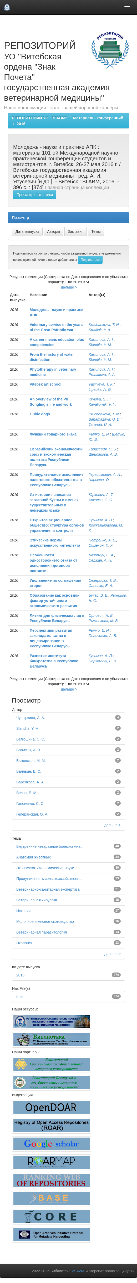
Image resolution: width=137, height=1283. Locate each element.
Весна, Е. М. (26, 793)
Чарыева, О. (99, 480)
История (23, 911)
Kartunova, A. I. (101, 339)
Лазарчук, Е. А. (101, 555)
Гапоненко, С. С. (30, 803)
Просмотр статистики (35, 195)
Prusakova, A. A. (102, 374)
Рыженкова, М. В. (104, 621)
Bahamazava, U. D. (104, 419)
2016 (21, 123)
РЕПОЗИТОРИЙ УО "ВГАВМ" (39, 118)
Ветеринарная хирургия (36, 900)
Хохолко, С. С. (101, 500)
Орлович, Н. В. (101, 615)
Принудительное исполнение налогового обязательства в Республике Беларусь (56, 479)
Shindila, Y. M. (100, 345)
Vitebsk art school (45, 384)
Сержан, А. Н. (100, 560)
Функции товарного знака (53, 434)
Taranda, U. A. (100, 424)
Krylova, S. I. (99, 399)
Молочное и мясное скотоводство (45, 921)
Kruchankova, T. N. (104, 325)
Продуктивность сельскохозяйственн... (49, 879)
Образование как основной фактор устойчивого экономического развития (54, 600)
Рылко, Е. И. (99, 434)
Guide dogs (40, 414)
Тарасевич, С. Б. (103, 449)
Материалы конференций (98, 118)
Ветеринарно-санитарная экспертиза (48, 889)
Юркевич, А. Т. (101, 495)
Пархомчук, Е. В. (103, 661)
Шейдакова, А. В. (103, 454)
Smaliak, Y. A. (100, 330)
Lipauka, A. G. (100, 389)
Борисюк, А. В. (28, 750)
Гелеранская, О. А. (32, 814)
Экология (24, 943)
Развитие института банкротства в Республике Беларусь (54, 661)
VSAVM (78, 1271)
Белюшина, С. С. (30, 739)
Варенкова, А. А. (30, 782)
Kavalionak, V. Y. (102, 404)
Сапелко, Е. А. (101, 586)
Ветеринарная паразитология (41, 932)
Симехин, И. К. (101, 545)
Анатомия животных (33, 857)
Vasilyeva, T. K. (101, 384)
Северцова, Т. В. (103, 580)
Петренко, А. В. (102, 540)
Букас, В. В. (98, 595)
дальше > (69, 287)
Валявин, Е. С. (28, 771)
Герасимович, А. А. (105, 474)
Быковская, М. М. (31, 761)
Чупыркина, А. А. (30, 718)
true (19, 996)
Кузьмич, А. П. (101, 520)
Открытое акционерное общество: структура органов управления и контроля (57, 525)
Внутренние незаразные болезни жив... (49, 846)
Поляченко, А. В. (103, 636)
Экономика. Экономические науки (45, 868)
